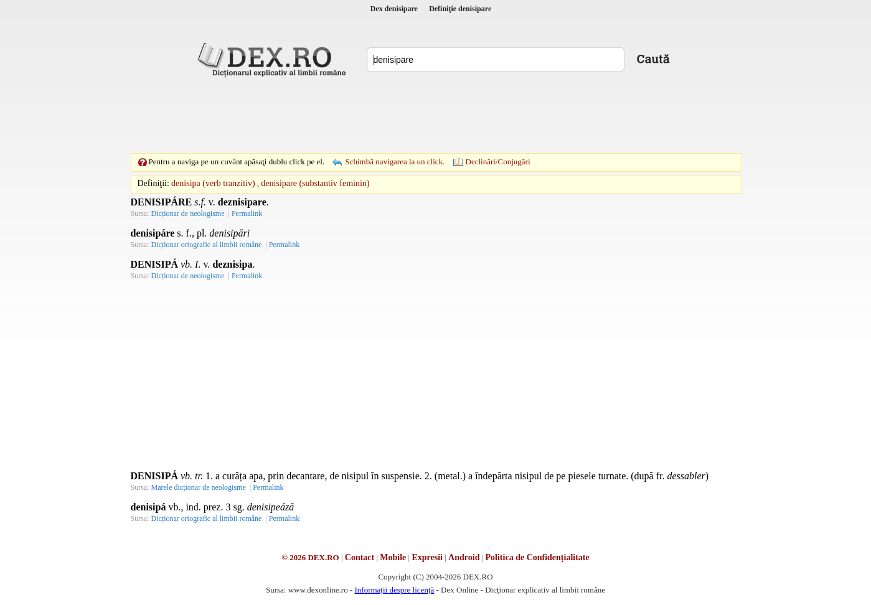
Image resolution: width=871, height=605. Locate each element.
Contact (359, 557)
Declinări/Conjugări (498, 161)
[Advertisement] (435, 115)
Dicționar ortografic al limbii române (206, 244)
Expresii (427, 557)
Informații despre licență (394, 589)
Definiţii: (153, 183)
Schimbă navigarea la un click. (395, 161)
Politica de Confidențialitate (538, 557)
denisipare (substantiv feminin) (315, 183)
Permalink (247, 213)
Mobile (393, 557)
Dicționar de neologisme (188, 213)
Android (463, 557)
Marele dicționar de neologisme (198, 487)
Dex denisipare (394, 8)
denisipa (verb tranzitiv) (213, 183)
